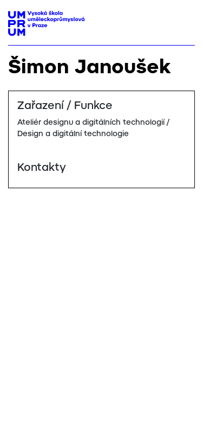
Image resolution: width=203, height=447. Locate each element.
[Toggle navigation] (183, 20)
